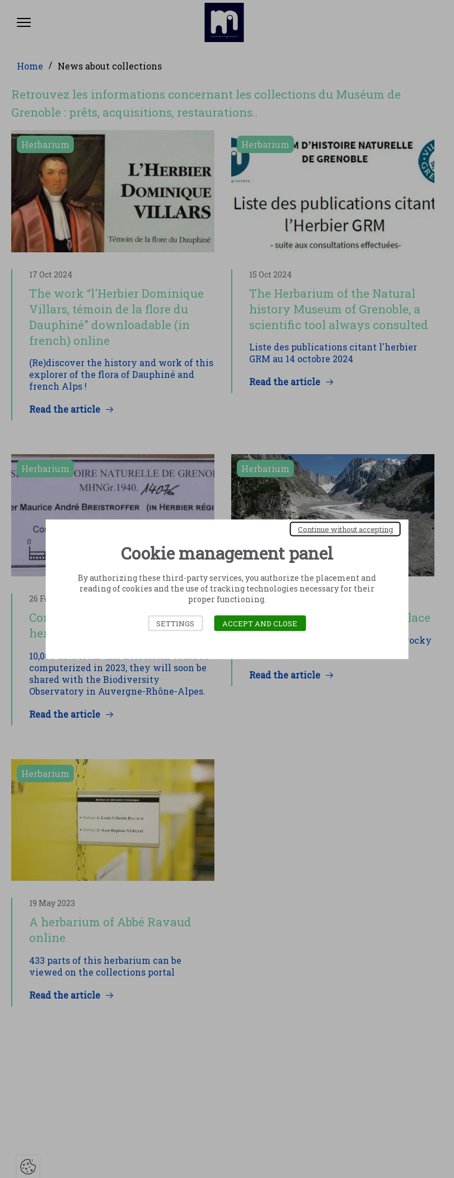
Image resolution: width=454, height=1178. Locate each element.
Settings (175, 623)
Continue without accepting (345, 529)
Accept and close (259, 623)
